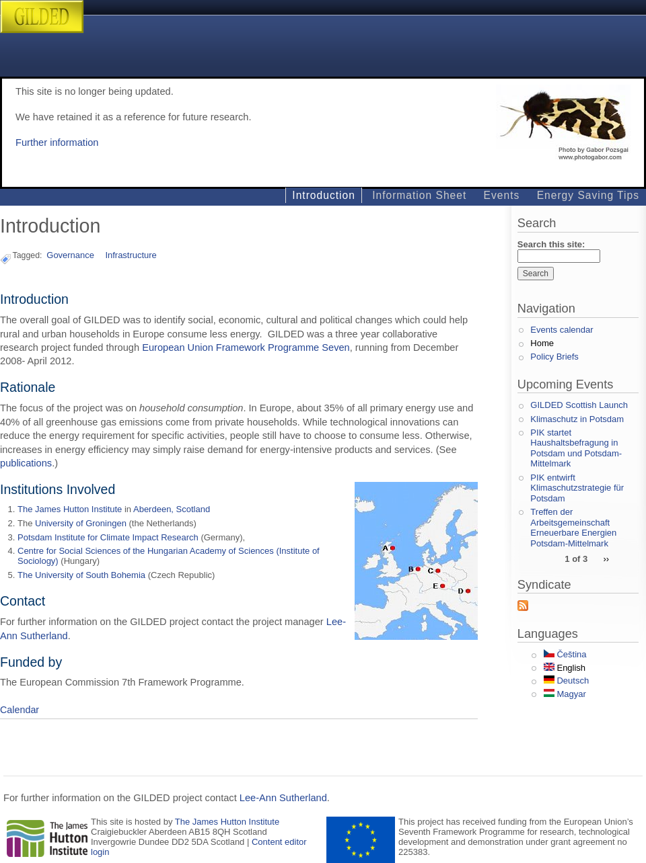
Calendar (19, 709)
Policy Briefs (554, 357)
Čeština (565, 654)
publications (26, 463)
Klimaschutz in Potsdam (577, 419)
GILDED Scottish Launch (579, 405)
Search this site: (551, 244)
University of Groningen (81, 523)
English (564, 668)
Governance (70, 255)
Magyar (565, 694)
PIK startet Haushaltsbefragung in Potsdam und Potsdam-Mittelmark (576, 448)
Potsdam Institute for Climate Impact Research (108, 537)
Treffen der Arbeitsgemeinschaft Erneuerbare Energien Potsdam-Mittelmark (573, 527)
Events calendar (561, 330)
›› (606, 558)
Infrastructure (130, 255)
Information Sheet (419, 195)
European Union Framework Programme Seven (246, 347)
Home (542, 343)
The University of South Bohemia (81, 575)
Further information (56, 142)
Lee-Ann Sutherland (283, 797)
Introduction (323, 195)
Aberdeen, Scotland (171, 509)
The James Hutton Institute (69, 509)
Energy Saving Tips (588, 195)
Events (502, 195)
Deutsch (566, 680)
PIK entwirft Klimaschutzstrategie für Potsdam (577, 487)
